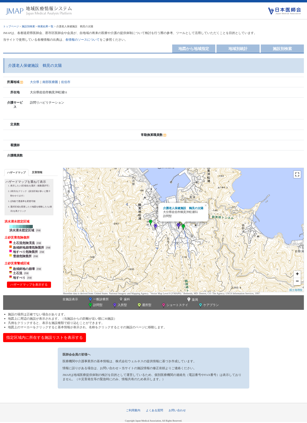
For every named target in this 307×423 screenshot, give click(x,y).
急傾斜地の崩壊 (24, 269)
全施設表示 (70, 299)
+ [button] (297, 274)
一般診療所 (98, 299)
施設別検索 (28, 26)
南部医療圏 (50, 82)
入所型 (119, 305)
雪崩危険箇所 (22, 256)
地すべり (19, 277)
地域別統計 (238, 49)
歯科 (124, 299)
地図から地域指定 (193, 49)
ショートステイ (174, 305)
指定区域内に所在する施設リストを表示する (44, 337)
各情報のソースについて (82, 39)
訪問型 (95, 305)
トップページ (11, 26)
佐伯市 (65, 82)
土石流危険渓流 (24, 243)
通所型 (143, 305)
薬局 (192, 300)
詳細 (38, 230)
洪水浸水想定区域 (21, 230)
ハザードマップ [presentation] (16, 172)
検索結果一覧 (45, 26)
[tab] (16, 172)
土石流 (17, 273)
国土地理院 (295, 290)
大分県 (34, 82)
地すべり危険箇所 (25, 252)
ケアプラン (208, 305)
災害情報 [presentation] (37, 172)
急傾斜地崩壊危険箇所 (28, 247)
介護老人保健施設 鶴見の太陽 (183, 208)
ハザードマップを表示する (29, 284)
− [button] (297, 281)
